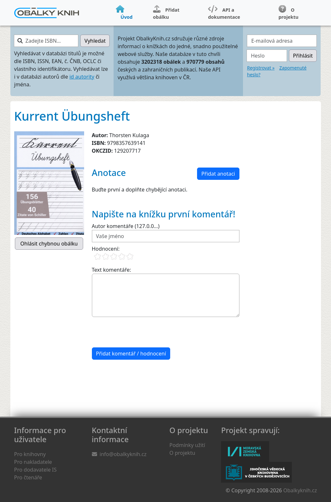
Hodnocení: (106, 248)
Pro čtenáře (28, 477)
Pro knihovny (30, 454)
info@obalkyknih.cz (123, 454)
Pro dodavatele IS (35, 469)
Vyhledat (94, 40)
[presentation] (141, 332)
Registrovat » (260, 68)
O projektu (182, 452)
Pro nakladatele (33, 461)
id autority (81, 76)
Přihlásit (303, 55)
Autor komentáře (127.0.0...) (126, 226)
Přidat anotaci (218, 173)
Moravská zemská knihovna (245, 451)
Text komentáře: (111, 269)
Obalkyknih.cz (300, 490)
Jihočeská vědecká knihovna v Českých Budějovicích (256, 472)
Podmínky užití (187, 445)
